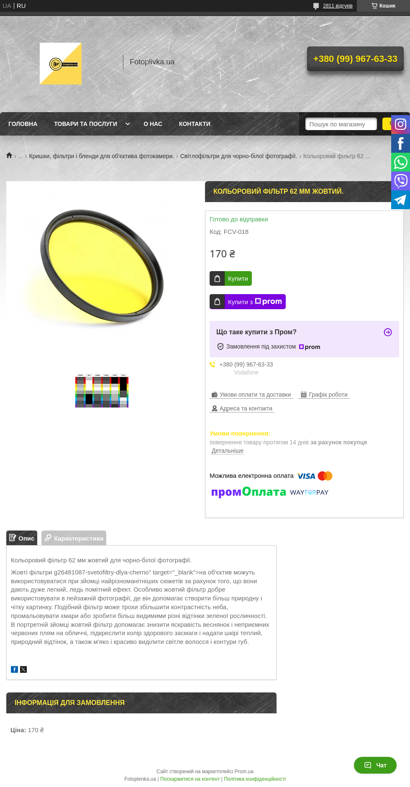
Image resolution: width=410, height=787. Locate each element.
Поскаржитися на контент (190, 779)
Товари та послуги (85, 123)
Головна (22, 123)
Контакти (194, 123)
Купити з (255, 301)
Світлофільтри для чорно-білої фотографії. (238, 156)
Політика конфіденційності (255, 779)
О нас (153, 123)
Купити (238, 278)
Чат (375, 765)
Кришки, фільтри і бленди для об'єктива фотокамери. (101, 156)
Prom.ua (244, 771)
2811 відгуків (338, 6)
